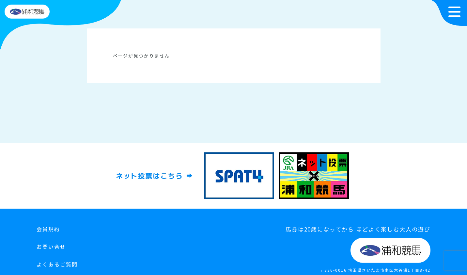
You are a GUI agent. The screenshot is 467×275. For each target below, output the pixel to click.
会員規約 (48, 229)
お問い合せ (51, 246)
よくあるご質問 (57, 264)
